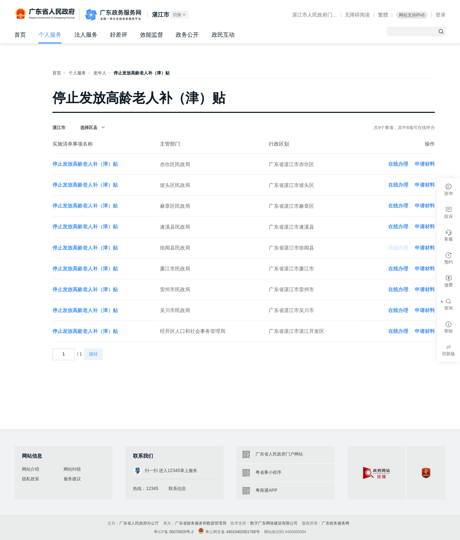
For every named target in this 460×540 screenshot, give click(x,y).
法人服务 (85, 35)
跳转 (93, 354)
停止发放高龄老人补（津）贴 (85, 164)
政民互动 (223, 35)
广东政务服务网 (113, 15)
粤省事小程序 (268, 472)
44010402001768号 (243, 532)
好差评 (118, 35)
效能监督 (151, 35)
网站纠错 (72, 469)
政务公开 (187, 35)
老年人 (99, 72)
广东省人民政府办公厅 (139, 523)
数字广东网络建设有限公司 (274, 523)
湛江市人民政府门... (314, 14)
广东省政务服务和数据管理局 (200, 523)
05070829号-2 (181, 532)
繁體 (383, 14)
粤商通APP (266, 490)
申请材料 (425, 164)
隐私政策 (30, 478)
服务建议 (72, 478)
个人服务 (49, 35)
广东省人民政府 (45, 14)
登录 (441, 14)
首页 (20, 35)
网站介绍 (30, 469)
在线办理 (398, 164)
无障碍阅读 (357, 14)
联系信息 (177, 488)
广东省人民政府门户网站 (279, 454)
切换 (180, 15)
